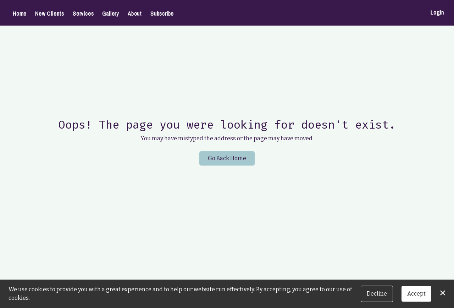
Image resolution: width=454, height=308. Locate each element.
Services (83, 13)
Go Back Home (227, 158)
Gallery (110, 13)
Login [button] (437, 12)
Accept (416, 293)
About (135, 13)
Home (20, 13)
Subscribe (162, 13)
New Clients (49, 13)
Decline (377, 293)
